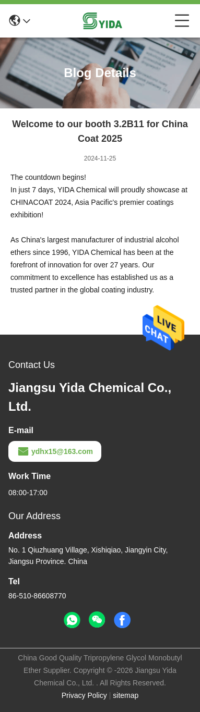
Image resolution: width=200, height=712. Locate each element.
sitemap (125, 695)
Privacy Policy (84, 695)
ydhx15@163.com (55, 451)
